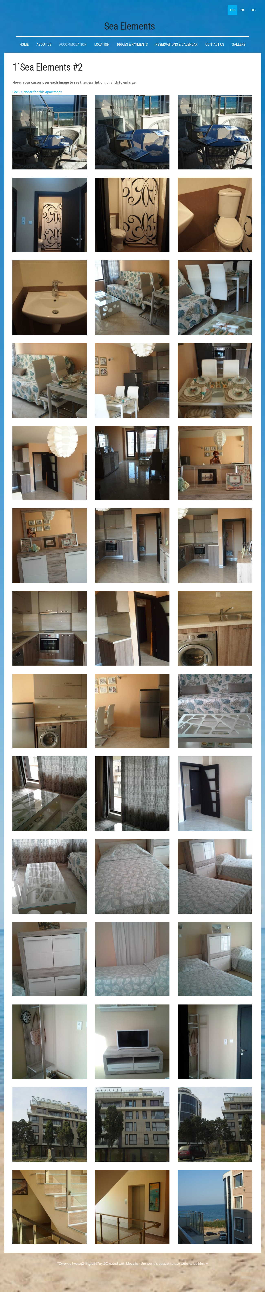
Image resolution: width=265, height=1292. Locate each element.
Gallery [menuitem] (238, 43)
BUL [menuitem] (242, 9)
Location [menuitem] (101, 43)
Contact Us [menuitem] (214, 43)
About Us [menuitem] (43, 43)
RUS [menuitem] (252, 9)
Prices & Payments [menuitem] (132, 43)
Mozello (132, 1261)
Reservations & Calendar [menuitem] (176, 43)
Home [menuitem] (24, 43)
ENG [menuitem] (231, 9)
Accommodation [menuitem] (73, 43)
